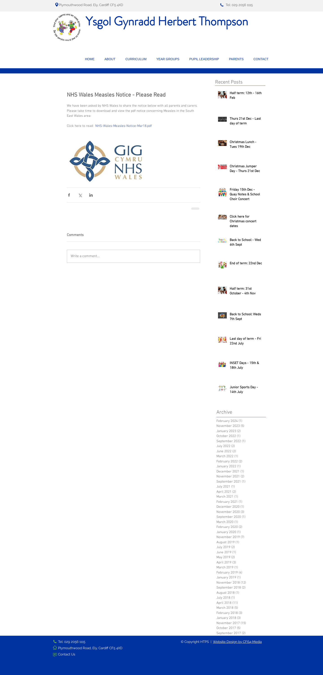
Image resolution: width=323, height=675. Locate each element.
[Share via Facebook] (69, 195)
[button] (111, 59)
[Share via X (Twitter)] (80, 195)
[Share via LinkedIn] (91, 195)
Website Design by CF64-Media (237, 642)
